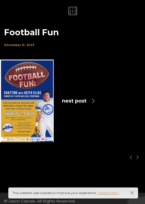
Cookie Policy (108, 193)
